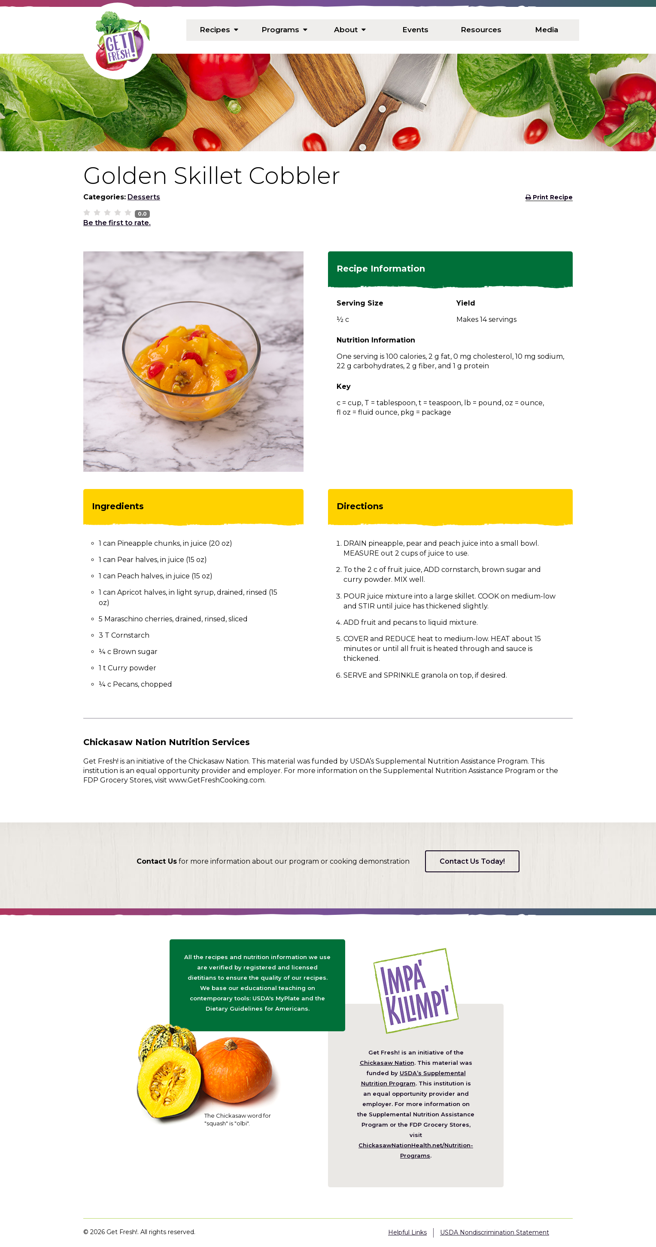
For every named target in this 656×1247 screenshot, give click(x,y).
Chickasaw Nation (387, 1062)
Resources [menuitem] (481, 30)
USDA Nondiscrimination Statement (494, 1232)
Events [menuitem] (415, 30)
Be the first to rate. (117, 223)
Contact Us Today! (472, 861)
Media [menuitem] (546, 30)
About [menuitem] (350, 30)
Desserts (144, 197)
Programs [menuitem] (284, 30)
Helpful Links (407, 1232)
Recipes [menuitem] (219, 30)
